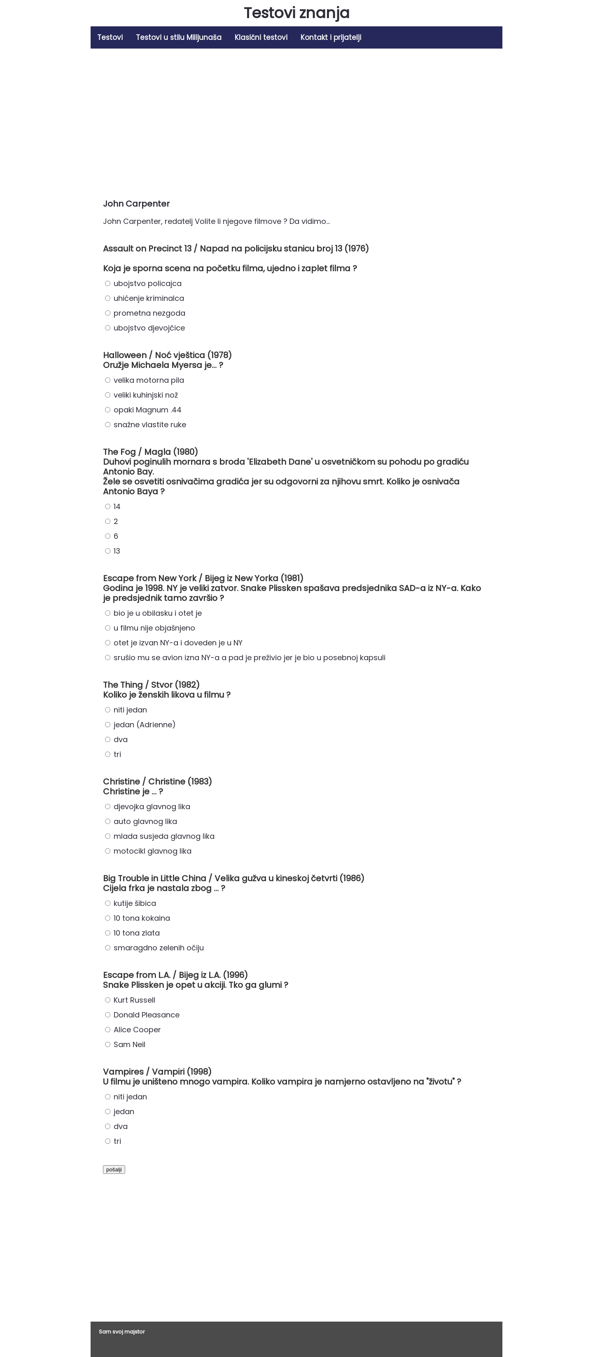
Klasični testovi (261, 37)
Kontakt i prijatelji (331, 37)
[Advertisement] (296, 121)
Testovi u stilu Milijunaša (179, 37)
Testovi (110, 37)
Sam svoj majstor (122, 1332)
